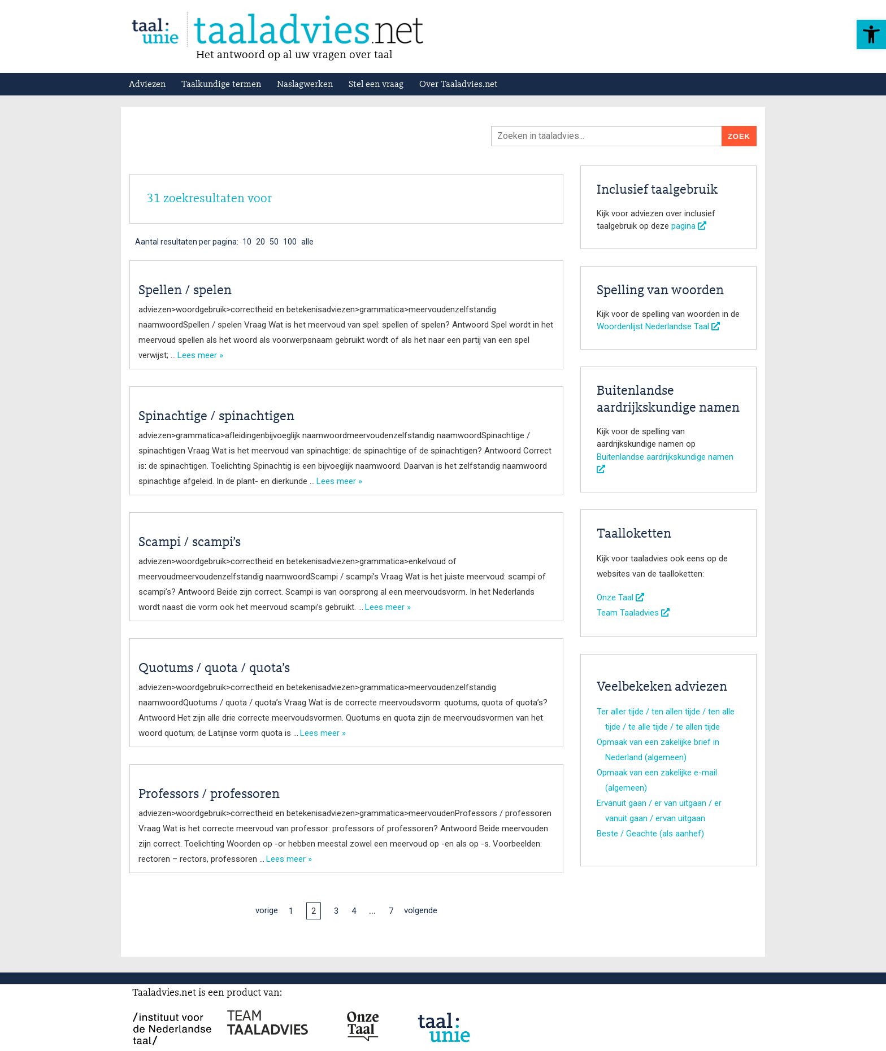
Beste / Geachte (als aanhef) (650, 833)
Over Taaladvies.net (458, 84)
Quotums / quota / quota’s (214, 668)
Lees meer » (200, 355)
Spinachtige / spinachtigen (216, 417)
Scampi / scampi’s (189, 543)
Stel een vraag (376, 84)
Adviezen (147, 84)
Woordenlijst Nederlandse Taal (658, 326)
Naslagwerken (305, 84)
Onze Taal (620, 597)
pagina (688, 226)
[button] (871, 34)
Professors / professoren (209, 794)
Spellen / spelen (185, 291)
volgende (420, 910)
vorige (266, 910)
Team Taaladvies (633, 613)
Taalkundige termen (221, 84)
